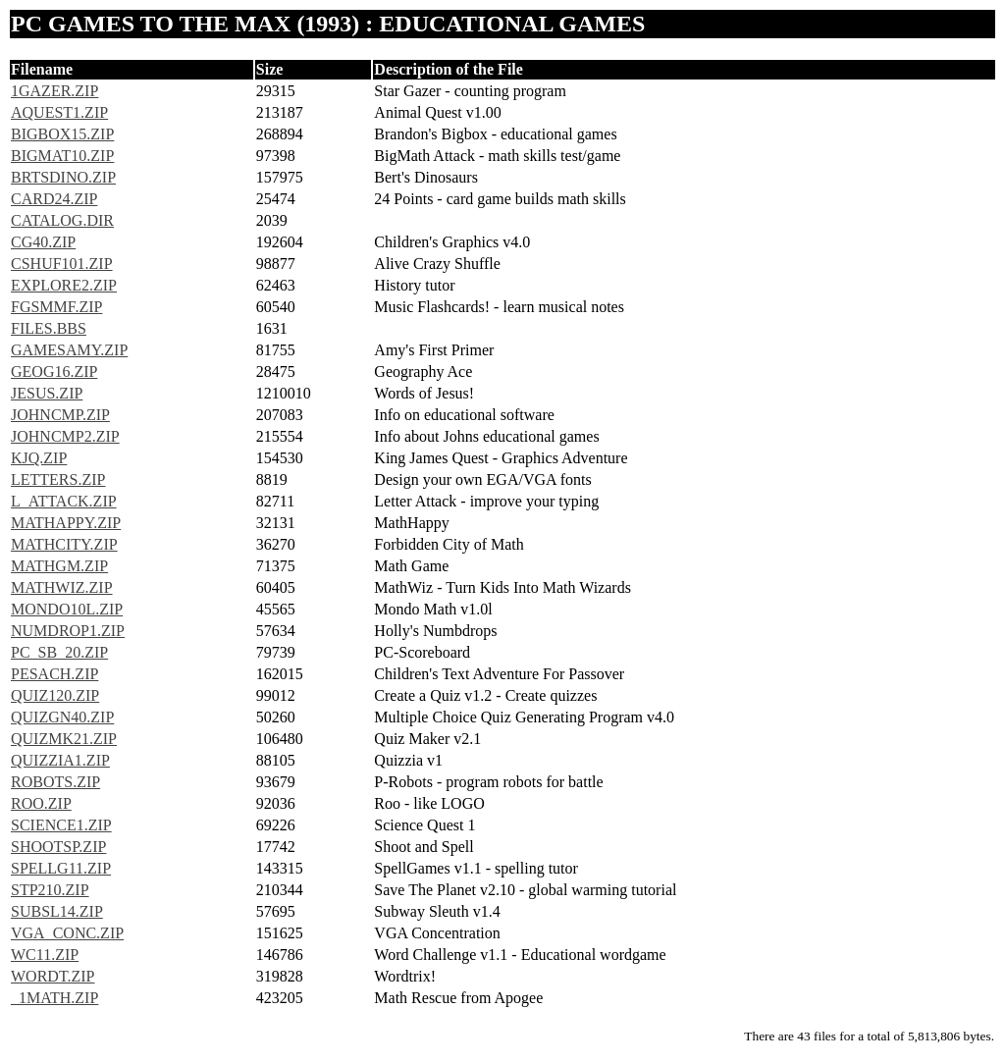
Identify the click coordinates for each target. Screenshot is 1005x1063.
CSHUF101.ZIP (62, 263)
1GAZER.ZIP (54, 90)
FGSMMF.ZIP (56, 306)
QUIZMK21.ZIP (64, 738)
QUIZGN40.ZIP (62, 717)
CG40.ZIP (43, 242)
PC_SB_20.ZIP (59, 652)
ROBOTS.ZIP (55, 781)
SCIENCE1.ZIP (61, 825)
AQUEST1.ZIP (59, 112)
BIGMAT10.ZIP (62, 155)
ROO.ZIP (41, 803)
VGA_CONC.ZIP (67, 933)
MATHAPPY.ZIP (66, 522)
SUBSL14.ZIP (57, 911)
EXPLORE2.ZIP (64, 285)
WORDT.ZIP (52, 976)
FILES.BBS (48, 328)
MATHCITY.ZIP (64, 544)
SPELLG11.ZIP (61, 868)
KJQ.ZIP (39, 458)
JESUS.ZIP (46, 393)
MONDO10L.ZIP (67, 609)
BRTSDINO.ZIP (63, 177)
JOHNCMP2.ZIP (65, 436)
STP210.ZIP (50, 889)
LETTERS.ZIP (58, 479)
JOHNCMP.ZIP (60, 414)
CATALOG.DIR (62, 220)
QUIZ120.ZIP (55, 695)
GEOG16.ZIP (54, 371)
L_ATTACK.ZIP (64, 501)
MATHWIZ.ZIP (62, 587)
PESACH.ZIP (54, 673)
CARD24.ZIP (54, 198)
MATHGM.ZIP (59, 566)
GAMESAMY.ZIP (69, 350)
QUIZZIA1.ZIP (60, 760)
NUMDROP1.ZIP (68, 630)
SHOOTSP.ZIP (58, 846)
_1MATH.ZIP (54, 997)
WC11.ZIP (45, 954)
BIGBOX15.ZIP (62, 134)
